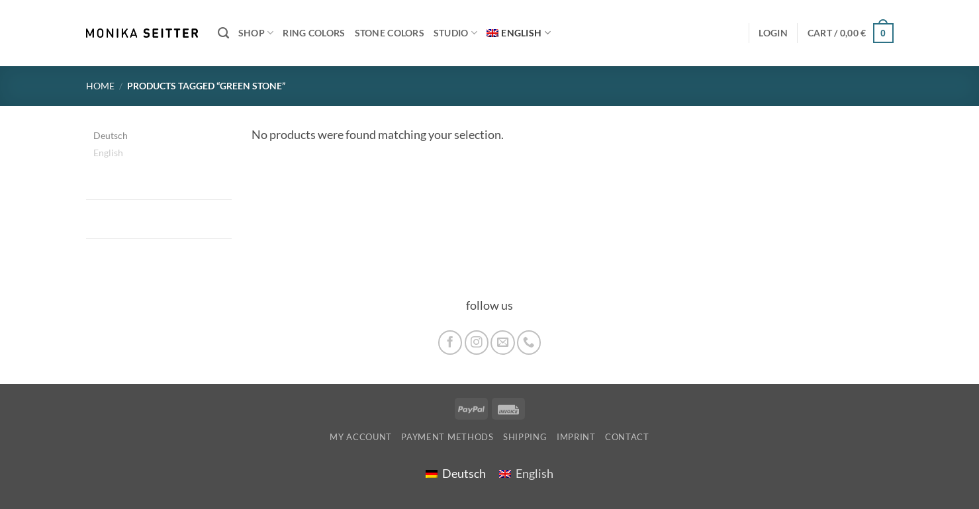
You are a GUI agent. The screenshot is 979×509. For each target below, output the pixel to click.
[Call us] (529, 342)
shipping (525, 437)
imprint (576, 437)
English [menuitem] (108, 152)
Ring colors (314, 32)
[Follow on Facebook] (450, 342)
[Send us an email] (502, 342)
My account (361, 437)
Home (100, 85)
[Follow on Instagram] (477, 342)
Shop (256, 32)
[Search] (223, 33)
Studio (455, 32)
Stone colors (389, 32)
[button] (851, 32)
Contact (627, 437)
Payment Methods (447, 437)
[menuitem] (519, 33)
